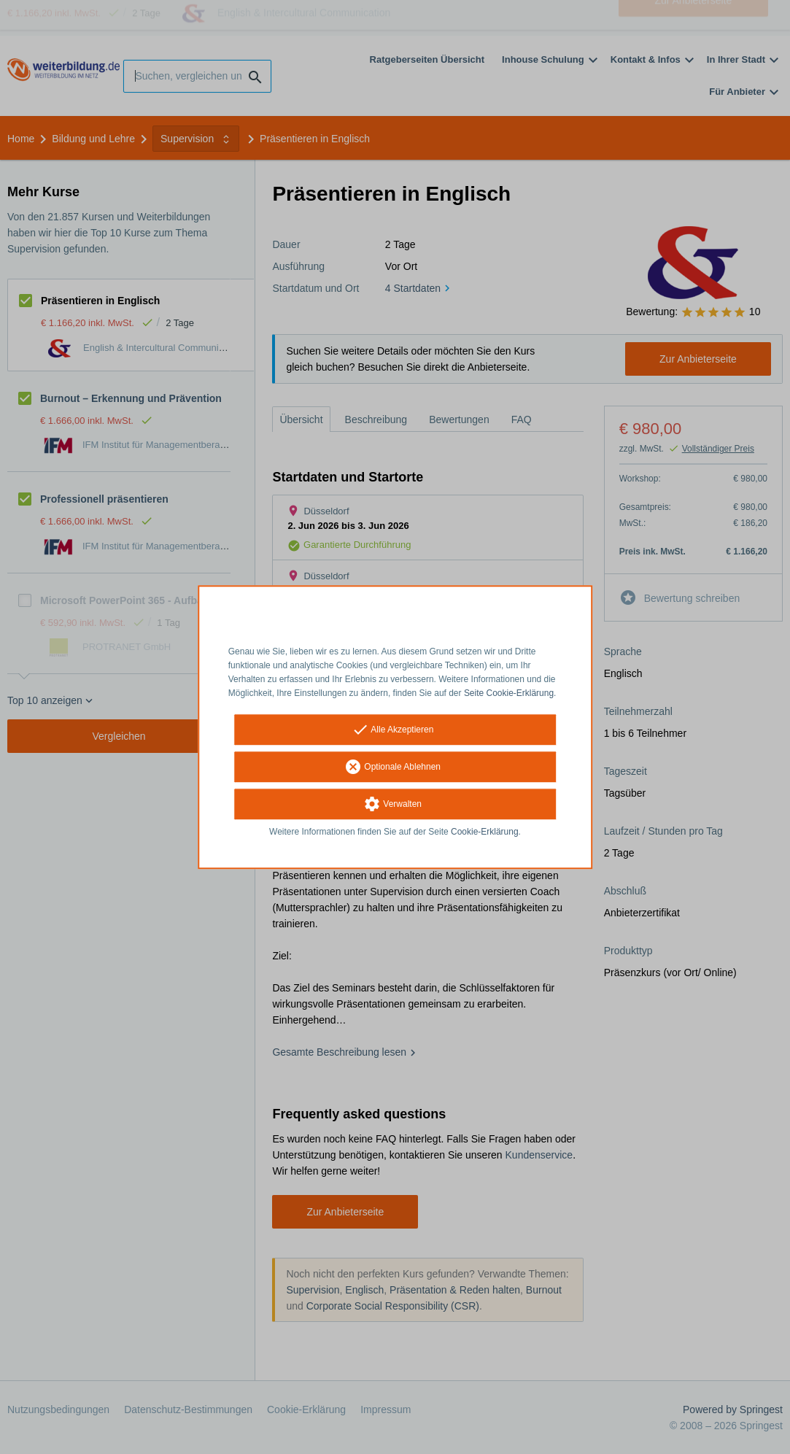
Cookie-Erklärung (485, 832)
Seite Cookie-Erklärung (509, 693)
